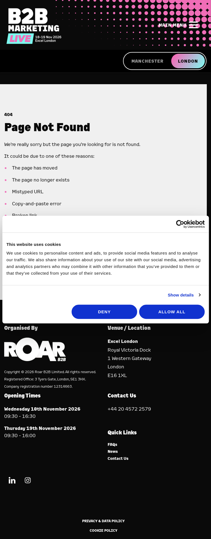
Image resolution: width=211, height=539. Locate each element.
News (113, 451)
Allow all (172, 311)
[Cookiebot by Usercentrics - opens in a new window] (180, 224)
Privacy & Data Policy (103, 521)
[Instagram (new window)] (27, 481)
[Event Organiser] (35, 359)
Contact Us (118, 458)
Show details (181, 295)
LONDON (188, 61)
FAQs (112, 444)
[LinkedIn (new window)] (12, 481)
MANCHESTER (147, 61)
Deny (104, 311)
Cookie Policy (103, 530)
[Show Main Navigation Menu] (179, 25)
